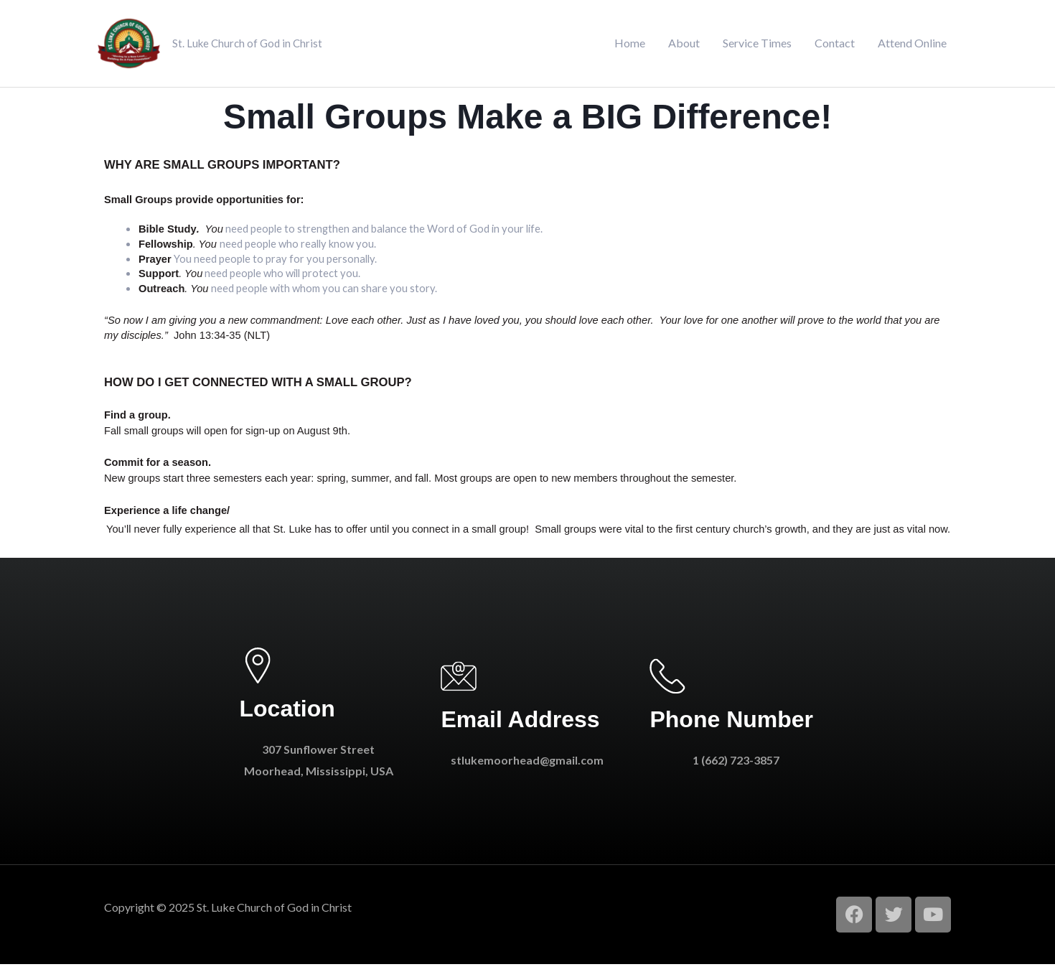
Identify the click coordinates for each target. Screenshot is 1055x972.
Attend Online (912, 47)
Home (629, 47)
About (684, 47)
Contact (835, 47)
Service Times (757, 47)
